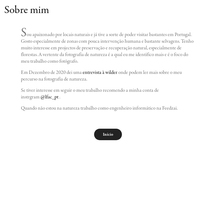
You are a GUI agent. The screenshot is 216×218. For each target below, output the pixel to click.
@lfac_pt (49, 97)
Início (108, 134)
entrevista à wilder (100, 72)
